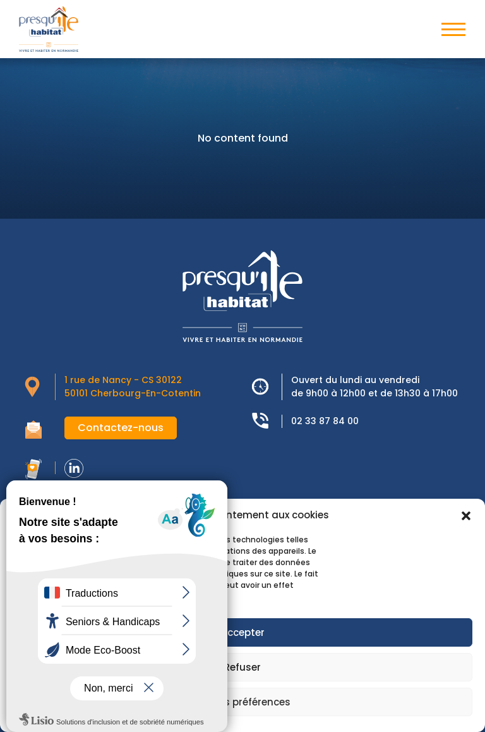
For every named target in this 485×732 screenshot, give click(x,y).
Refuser (242, 667)
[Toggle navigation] (453, 29)
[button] (466, 515)
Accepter (243, 632)
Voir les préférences (242, 702)
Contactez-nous (121, 427)
